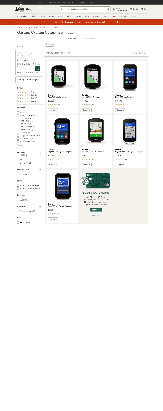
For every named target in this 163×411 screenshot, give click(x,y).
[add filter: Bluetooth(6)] (22, 163)
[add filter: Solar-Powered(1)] (24, 141)
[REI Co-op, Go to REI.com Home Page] (19, 9)
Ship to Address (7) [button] (27, 80)
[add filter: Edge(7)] (20, 174)
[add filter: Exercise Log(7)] (23, 130)
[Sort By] (58, 53)
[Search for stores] (37, 68)
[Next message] (115, 22)
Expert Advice (89, 38)
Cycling (27, 27)
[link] (62, 77)
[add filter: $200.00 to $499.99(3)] (26, 185)
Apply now (96, 209)
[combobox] (85, 9)
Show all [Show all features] (20, 145)
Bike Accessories (39, 27)
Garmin (20, 27)
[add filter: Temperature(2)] (23, 138)
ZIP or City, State (23, 64)
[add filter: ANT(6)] (20, 160)
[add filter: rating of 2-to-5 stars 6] (27, 98)
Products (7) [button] (73, 38)
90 (145, 52)
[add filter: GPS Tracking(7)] (23, 127)
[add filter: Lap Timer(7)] (22, 124)
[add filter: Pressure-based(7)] (24, 211)
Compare (53, 110)
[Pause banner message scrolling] (118, 22)
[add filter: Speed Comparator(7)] (26, 115)
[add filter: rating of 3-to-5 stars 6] (27, 95)
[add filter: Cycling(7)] (21, 200)
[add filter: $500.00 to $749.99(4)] (26, 188)
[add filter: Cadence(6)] (21, 132)
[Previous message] (44, 22)
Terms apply (96, 215)
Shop (29, 9)
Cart (144, 9)
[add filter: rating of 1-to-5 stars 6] (27, 101)
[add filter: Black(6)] (21, 222)
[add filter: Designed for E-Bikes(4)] (26, 135)
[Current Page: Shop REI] (21, 2)
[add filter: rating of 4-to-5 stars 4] (27, 92)
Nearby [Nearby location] (36, 64)
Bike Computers (53, 27)
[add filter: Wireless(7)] (21, 112)
